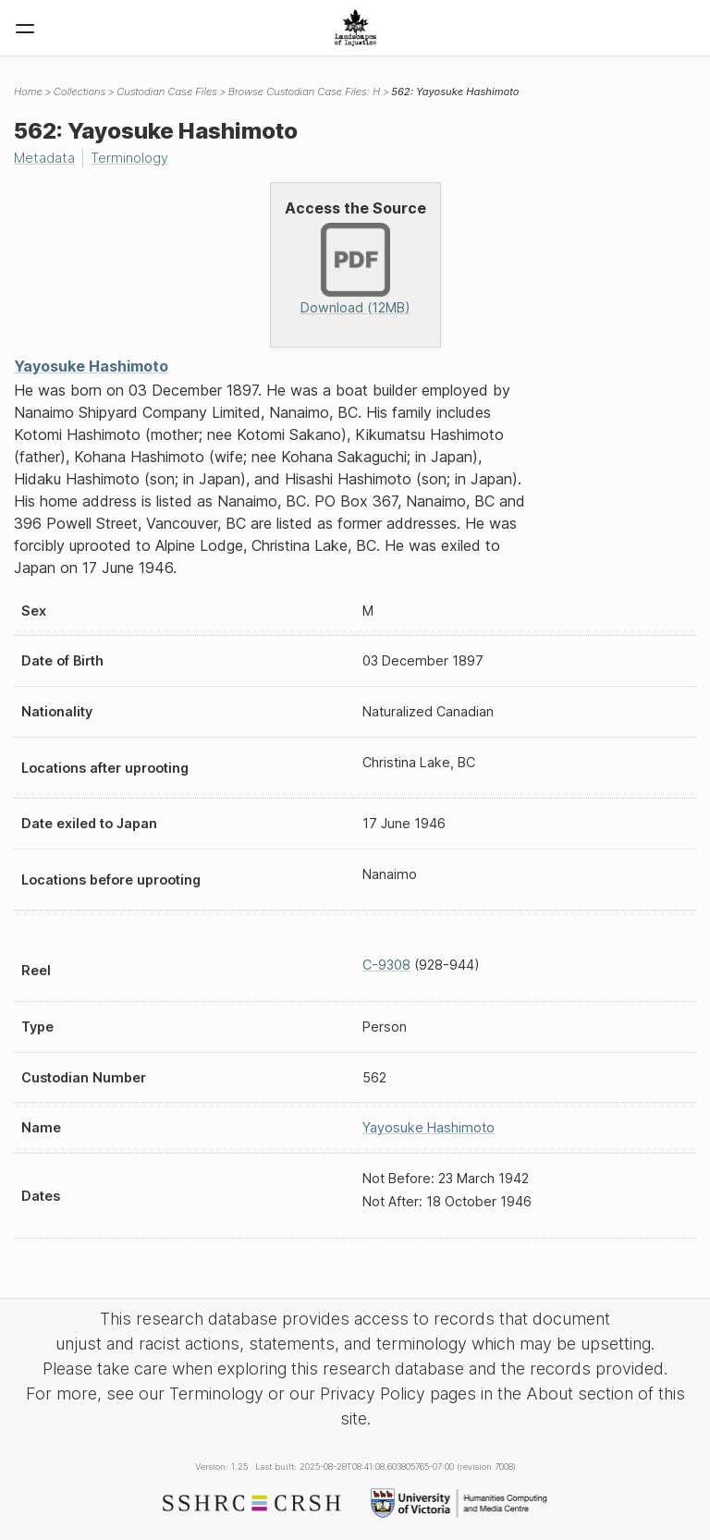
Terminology (129, 157)
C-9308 (386, 964)
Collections (79, 91)
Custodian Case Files (166, 91)
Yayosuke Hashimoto (91, 366)
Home (28, 91)
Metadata (44, 157)
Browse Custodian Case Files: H (304, 91)
